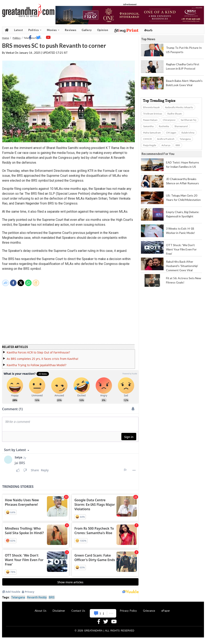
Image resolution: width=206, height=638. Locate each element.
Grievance (149, 608)
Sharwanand (181, 126)
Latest (18, 30)
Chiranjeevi (169, 120)
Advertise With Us (102, 608)
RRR (178, 145)
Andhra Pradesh (165, 139)
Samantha (148, 126)
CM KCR (147, 139)
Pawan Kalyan (150, 120)
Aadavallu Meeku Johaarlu (179, 107)
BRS (51, 595)
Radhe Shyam (174, 113)
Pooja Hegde (149, 145)
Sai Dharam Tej (188, 120)
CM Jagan (171, 132)
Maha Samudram (152, 132)
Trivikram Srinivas (152, 113)
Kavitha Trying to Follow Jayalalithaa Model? (36, 363)
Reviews (70, 30)
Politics (35, 30)
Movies (53, 30)
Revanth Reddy (37, 595)
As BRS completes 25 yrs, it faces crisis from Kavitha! (42, 356)
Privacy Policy (128, 608)
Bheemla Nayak (151, 107)
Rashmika (164, 126)
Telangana (18, 595)
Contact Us (78, 608)
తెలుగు (148, 30)
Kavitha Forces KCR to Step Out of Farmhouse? (38, 350)
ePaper (165, 608)
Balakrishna (188, 132)
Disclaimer (59, 608)
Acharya (166, 145)
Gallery (87, 30)
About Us (40, 608)
